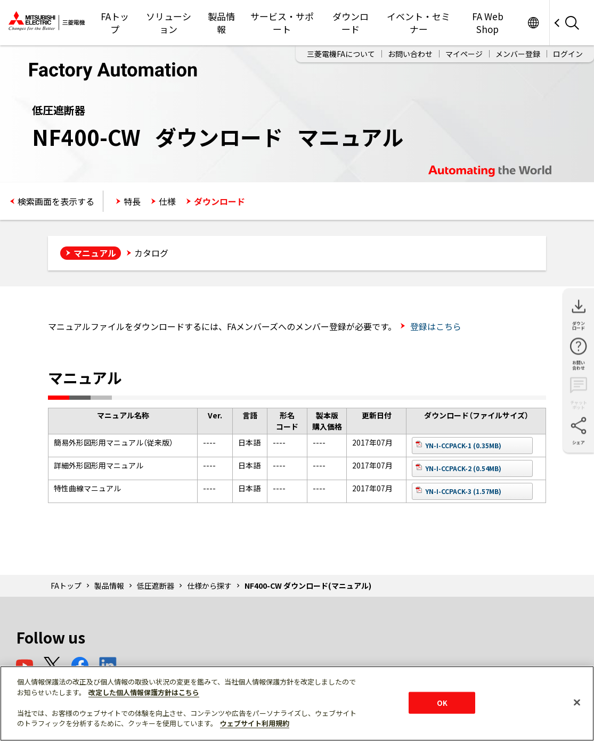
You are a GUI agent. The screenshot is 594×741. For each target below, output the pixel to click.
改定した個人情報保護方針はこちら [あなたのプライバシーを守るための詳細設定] (143, 692)
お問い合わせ (410, 53)
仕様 (167, 201)
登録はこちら (434, 326)
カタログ (151, 252)
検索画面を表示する (56, 201)
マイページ (464, 53)
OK (442, 702)
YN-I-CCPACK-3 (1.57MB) (463, 491)
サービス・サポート (282, 23)
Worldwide (533, 22)
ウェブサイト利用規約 (254, 723)
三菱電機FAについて (341, 53)
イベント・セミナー (418, 23)
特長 (132, 201)
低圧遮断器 (155, 585)
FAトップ (115, 23)
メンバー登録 (517, 53)
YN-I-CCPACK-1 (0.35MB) (463, 445)
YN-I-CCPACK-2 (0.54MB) (463, 468)
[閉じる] (577, 702)
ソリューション (168, 23)
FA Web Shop (487, 23)
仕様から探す (209, 585)
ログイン (568, 53)
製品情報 (221, 23)
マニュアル (95, 252)
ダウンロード (350, 23)
